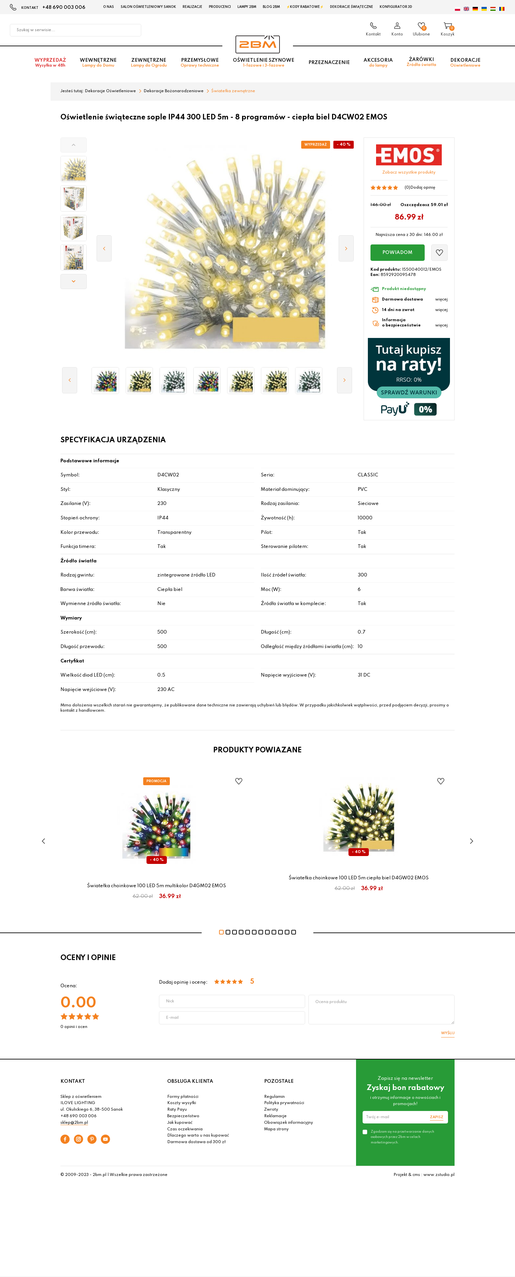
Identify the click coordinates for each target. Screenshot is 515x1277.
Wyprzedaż (50, 63)
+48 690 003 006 (63, 7)
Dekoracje (465, 63)
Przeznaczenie (329, 62)
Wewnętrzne (98, 63)
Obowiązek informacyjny (288, 1123)
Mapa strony (276, 1129)
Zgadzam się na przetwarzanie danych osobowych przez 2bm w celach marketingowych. (402, 1137)
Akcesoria (378, 63)
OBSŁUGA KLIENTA (190, 1081)
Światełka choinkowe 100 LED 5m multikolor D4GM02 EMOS (156, 886)
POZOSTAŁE (279, 1081)
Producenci (220, 7)
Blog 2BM (271, 7)
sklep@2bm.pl (74, 1123)
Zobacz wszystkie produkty (409, 173)
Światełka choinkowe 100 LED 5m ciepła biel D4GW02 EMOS (359, 878)
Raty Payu (177, 1110)
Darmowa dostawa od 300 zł (196, 1142)
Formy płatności (182, 1097)
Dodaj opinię (422, 188)
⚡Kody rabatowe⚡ (305, 7)
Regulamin (274, 1097)
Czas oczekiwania (185, 1129)
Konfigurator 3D (396, 7)
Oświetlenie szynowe (263, 63)
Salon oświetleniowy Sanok (148, 7)
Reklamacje (275, 1116)
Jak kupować (179, 1123)
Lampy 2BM (246, 7)
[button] (73, 145)
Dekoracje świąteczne (351, 7)
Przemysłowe (200, 63)
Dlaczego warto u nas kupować (198, 1136)
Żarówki (421, 62)
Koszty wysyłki (181, 1103)
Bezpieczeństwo (183, 1116)
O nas (108, 7)
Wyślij (448, 1033)
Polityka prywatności (284, 1103)
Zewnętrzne (149, 63)
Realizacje (192, 7)
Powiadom (397, 252)
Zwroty (271, 1110)
